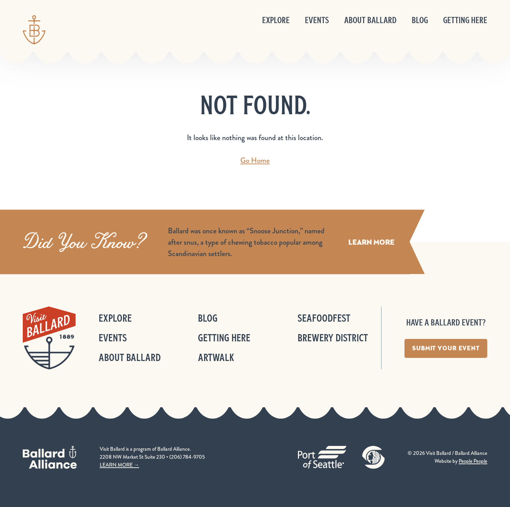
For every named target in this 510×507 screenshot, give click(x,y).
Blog (420, 20)
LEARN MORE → (119, 465)
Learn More (371, 242)
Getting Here (465, 20)
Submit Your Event (446, 348)
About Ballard (370, 20)
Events (317, 20)
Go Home (255, 160)
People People (473, 461)
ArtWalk (216, 357)
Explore (276, 20)
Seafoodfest (324, 318)
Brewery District (333, 338)
